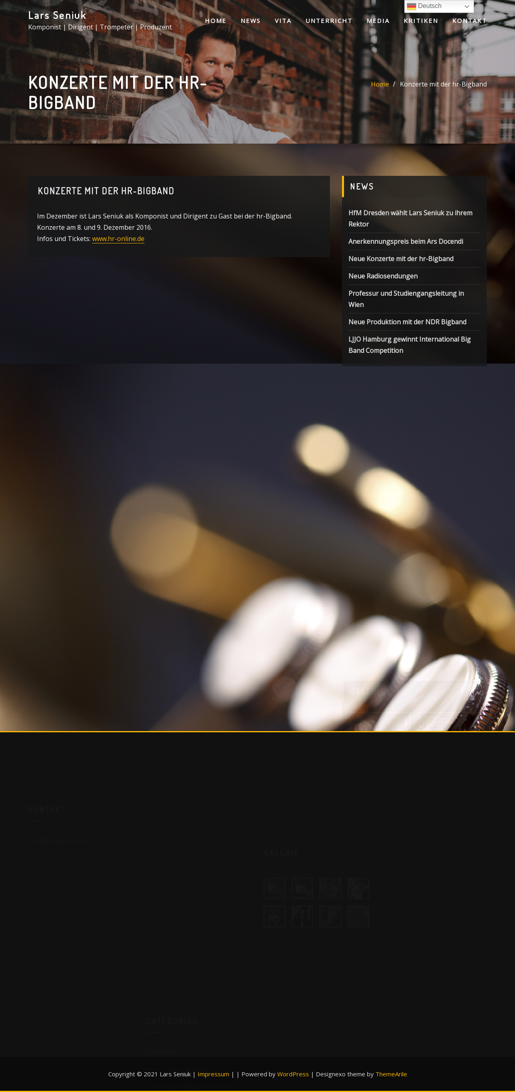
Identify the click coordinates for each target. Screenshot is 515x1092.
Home (216, 20)
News (251, 20)
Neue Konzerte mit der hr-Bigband (400, 260)
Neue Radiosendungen (383, 278)
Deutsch (424, 6)
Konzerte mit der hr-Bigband (443, 84)
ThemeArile (391, 1074)
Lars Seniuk (57, 14)
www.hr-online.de (118, 239)
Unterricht (328, 20)
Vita (283, 20)
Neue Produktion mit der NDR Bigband (407, 323)
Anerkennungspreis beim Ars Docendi (405, 243)
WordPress (293, 1074)
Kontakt (469, 20)
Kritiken (421, 20)
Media (378, 20)
